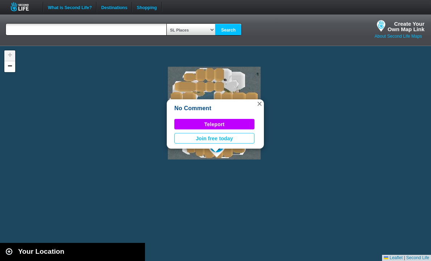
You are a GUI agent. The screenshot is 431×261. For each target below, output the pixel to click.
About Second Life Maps (398, 36)
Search (228, 30)
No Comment (192, 108)
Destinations (114, 7)
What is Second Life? (70, 7)
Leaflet (393, 257)
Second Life (23, 7)
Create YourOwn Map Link (406, 26)
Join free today (214, 138)
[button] (259, 103)
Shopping (147, 7)
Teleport (214, 124)
